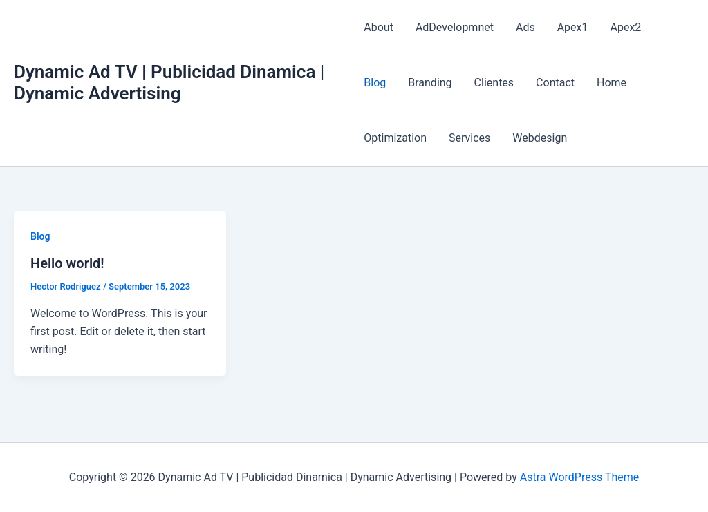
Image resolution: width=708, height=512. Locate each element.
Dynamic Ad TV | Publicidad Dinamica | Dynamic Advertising (169, 82)
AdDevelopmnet (455, 27)
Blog (375, 82)
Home (611, 82)
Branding (429, 82)
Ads (525, 27)
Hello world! (67, 263)
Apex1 (572, 27)
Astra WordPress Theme (579, 477)
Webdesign (539, 137)
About (378, 27)
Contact (555, 82)
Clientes (494, 82)
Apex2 (626, 27)
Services (469, 137)
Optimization (395, 137)
